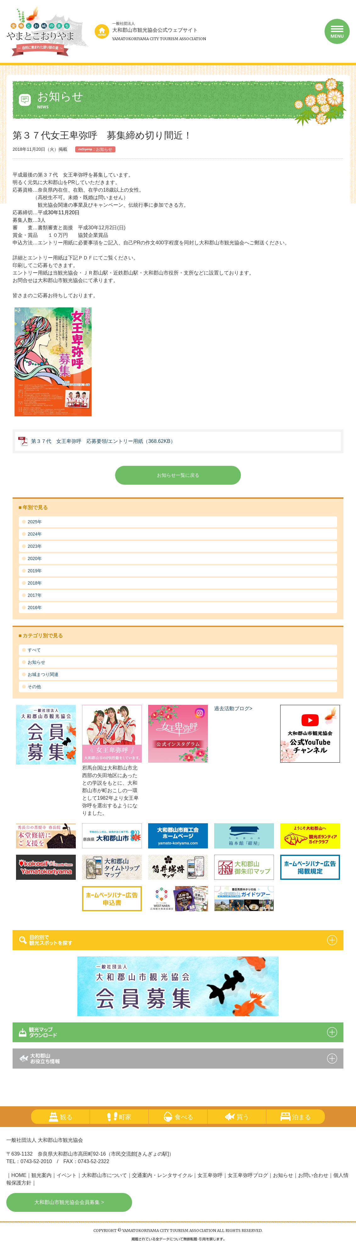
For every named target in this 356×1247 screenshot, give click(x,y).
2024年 (35, 533)
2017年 (35, 595)
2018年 (35, 582)
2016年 (35, 607)
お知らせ (36, 662)
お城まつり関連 (43, 674)
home (102, 31)
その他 (34, 686)
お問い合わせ (313, 1175)
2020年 (35, 558)
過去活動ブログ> (233, 708)
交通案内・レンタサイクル (162, 1175)
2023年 (35, 546)
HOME (18, 1175)
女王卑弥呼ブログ (248, 1175)
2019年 (35, 570)
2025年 (35, 521)
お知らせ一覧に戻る (178, 475)
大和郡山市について (104, 1175)
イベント (67, 1175)
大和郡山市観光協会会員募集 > (69, 1202)
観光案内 (41, 1175)
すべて (34, 649)
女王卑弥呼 (210, 1175)
